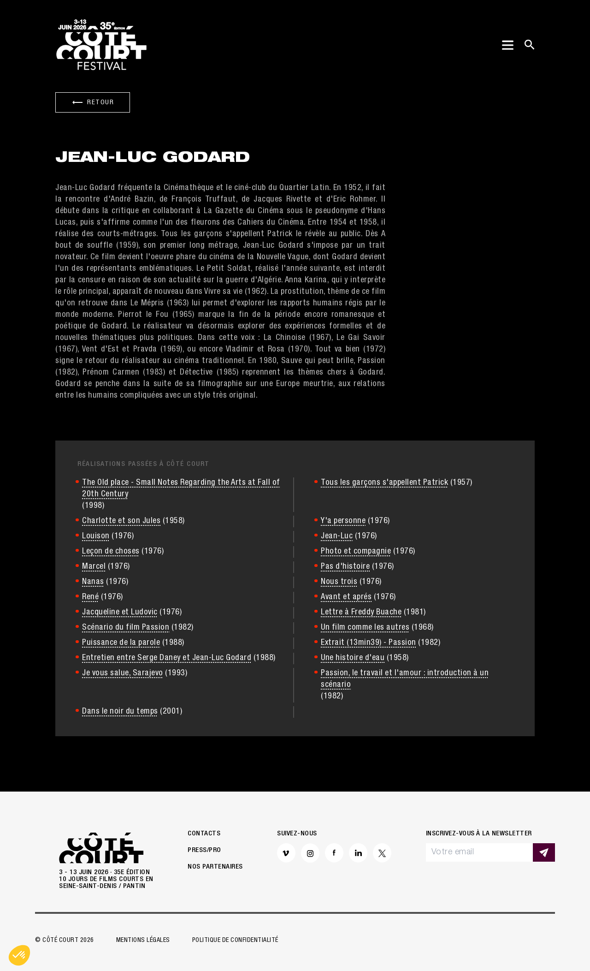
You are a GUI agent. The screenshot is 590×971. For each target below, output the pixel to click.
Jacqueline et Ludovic (120, 612)
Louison (96, 536)
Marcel (94, 567)
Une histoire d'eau (352, 658)
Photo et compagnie (356, 552)
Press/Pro (204, 850)
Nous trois (339, 582)
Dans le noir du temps (120, 712)
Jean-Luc (337, 536)
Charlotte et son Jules (121, 521)
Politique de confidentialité (235, 940)
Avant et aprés (346, 597)
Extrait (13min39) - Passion (368, 643)
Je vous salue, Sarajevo (122, 673)
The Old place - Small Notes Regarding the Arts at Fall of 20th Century (181, 489)
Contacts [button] (204, 833)
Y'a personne (343, 521)
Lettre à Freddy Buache (361, 612)
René (90, 597)
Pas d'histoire (345, 567)
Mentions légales (143, 940)
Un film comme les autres (365, 628)
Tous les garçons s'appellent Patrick (384, 483)
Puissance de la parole (121, 643)
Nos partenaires (215, 867)
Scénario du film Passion (125, 628)
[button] (19, 955)
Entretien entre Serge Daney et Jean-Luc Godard (166, 658)
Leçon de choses (111, 552)
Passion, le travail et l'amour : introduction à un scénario (405, 679)
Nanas (93, 582)
